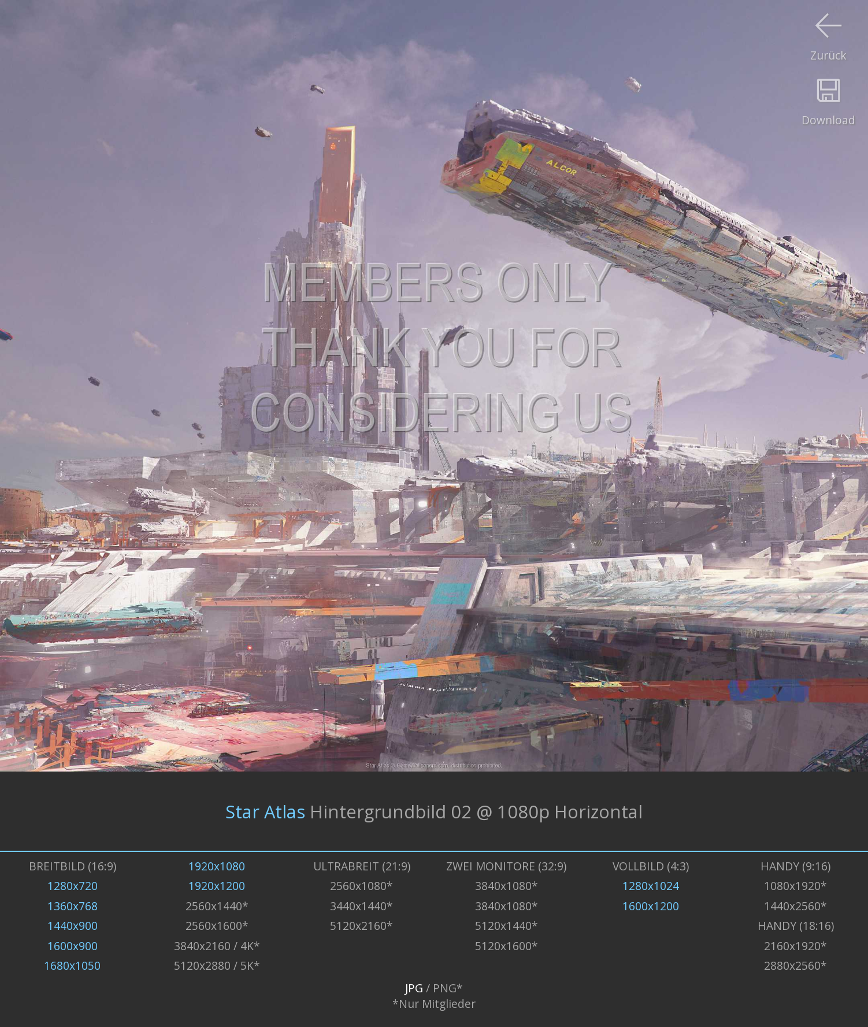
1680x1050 (72, 965)
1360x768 (72, 906)
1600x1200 (650, 906)
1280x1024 (650, 885)
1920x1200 (216, 885)
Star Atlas (265, 811)
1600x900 (72, 946)
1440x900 (72, 925)
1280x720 (72, 885)
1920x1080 (216, 866)
